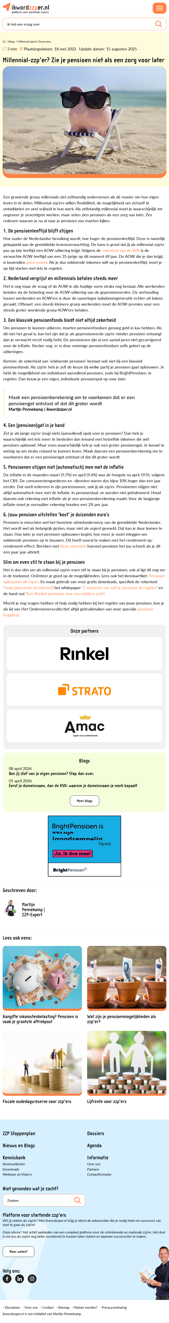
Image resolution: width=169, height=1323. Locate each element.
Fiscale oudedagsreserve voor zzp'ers (37, 1101)
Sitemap (63, 1307)
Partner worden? (85, 1307)
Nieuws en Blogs (19, 1146)
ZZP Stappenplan (19, 1133)
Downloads (11, 1169)
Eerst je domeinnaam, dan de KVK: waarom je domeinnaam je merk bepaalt (73, 785)
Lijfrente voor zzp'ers (107, 1101)
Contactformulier (99, 1174)
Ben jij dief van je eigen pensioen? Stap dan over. (51, 773)
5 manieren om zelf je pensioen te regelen (120, 587)
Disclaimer (12, 1307)
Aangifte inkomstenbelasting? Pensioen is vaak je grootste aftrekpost (40, 1019)
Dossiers (95, 1133)
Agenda (94, 1146)
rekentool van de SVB (121, 250)
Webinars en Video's (17, 1174)
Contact (47, 1307)
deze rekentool (73, 546)
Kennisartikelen (14, 1164)
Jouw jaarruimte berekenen (28, 587)
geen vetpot (36, 262)
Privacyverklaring (114, 1307)
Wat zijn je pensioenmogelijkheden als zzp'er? (121, 1019)
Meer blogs (84, 801)
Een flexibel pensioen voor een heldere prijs (65, 593)
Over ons (94, 1164)
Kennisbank (14, 1158)
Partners (93, 1169)
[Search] (84, 24)
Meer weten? (18, 1252)
